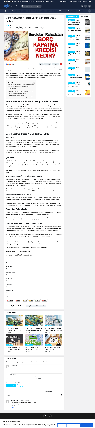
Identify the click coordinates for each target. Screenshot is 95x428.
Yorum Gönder (11, 386)
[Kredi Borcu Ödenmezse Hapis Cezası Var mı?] (78, 22)
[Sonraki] (16, 1)
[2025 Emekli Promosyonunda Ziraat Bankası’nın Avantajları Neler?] (34, 324)
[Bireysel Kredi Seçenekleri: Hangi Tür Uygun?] (53, 343)
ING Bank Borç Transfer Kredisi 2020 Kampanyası (21, 91)
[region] (47, 423)
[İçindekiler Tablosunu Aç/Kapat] (32, 82)
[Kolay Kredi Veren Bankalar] (78, 69)
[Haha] (25, 300)
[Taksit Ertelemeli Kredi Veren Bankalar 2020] (78, 38)
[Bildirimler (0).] (89, 6)
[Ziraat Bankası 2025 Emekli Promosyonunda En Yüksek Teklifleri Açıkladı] (53, 324)
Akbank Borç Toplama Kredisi (17, 95)
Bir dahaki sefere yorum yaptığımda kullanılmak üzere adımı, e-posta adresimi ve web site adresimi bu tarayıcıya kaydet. (34, 382)
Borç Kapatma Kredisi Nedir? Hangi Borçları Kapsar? (21, 84)
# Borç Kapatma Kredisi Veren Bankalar (35, 306)
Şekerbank (12, 90)
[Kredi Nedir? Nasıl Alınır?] (78, 30)
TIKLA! (31, 255)
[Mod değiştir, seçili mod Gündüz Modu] (89, 11)
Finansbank (13, 88)
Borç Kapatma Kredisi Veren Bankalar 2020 (19, 86)
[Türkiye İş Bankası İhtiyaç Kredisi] (78, 54)
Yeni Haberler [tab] (84, 16)
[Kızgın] (44, 300)
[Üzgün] (37, 300)
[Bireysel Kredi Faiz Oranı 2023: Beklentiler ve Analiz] (14, 343)
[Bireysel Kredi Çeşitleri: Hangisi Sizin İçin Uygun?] (34, 343)
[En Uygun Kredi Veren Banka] (78, 77)
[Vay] (31, 300)
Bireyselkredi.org (15, 26)
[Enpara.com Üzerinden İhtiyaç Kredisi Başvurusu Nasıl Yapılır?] (78, 93)
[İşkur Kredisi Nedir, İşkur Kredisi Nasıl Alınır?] (78, 85)
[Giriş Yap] (85, 6)
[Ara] (82, 6)
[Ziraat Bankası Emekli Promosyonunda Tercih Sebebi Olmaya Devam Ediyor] (14, 324)
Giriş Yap (20, 386)
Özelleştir (62, 425)
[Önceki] (14, 1)
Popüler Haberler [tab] (72, 16)
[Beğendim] (10, 300)
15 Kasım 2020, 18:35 (25, 400)
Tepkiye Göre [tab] (48, 391)
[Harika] (18, 300)
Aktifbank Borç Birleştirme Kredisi (18, 93)
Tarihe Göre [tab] (20, 391)
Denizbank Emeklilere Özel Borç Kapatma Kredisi (21, 97)
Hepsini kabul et (87, 425)
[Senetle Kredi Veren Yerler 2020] (78, 62)
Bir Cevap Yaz (11, 358)
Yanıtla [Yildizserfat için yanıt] (12, 407)
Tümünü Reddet (73, 425)
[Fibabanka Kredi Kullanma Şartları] (78, 46)
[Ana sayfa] (6, 11)
